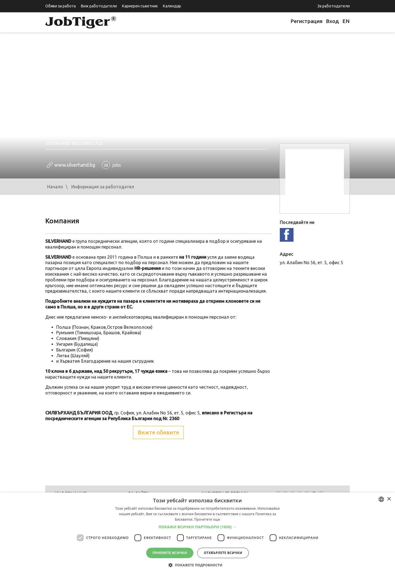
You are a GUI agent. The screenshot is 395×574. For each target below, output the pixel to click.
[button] (198, 526)
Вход (332, 21)
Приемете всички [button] (170, 552)
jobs (111, 165)
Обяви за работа (60, 6)
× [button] (389, 499)
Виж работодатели (99, 6)
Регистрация (306, 21)
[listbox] (381, 499)
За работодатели (333, 6)
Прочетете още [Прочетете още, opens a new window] (207, 519)
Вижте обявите (158, 432)
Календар (172, 6)
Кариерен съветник (140, 6)
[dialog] (197, 533)
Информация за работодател (102, 186)
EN (346, 21)
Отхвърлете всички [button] (223, 552)
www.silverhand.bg (74, 165)
